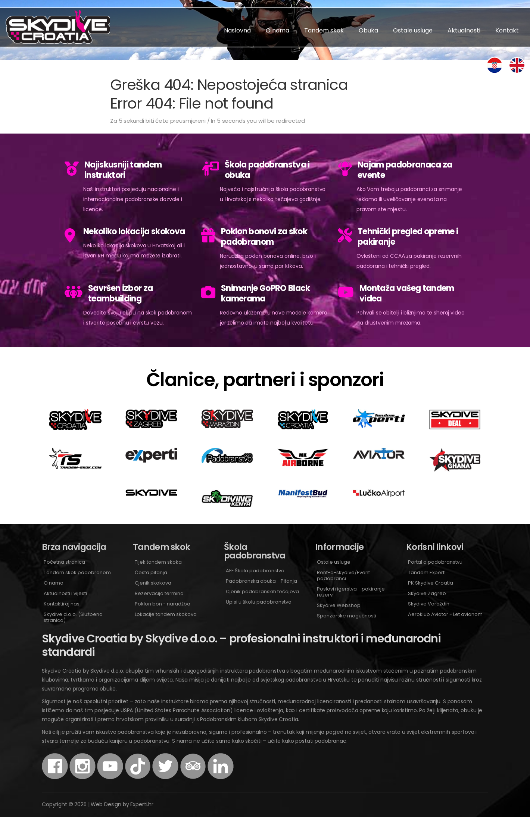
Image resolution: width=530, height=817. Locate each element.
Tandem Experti (427, 572)
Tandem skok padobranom (77, 572)
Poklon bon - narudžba (162, 603)
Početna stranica (64, 562)
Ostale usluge (413, 30)
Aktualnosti (464, 30)
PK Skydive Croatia (430, 582)
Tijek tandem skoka (158, 562)
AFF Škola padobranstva (255, 570)
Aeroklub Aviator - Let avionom (445, 614)
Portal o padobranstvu (435, 562)
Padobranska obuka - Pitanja (261, 581)
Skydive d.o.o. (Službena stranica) (73, 617)
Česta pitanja (151, 572)
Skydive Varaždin (428, 603)
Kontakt (507, 30)
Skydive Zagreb (427, 593)
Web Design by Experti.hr (122, 804)
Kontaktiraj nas (62, 603)
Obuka (368, 30)
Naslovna (237, 30)
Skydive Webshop (339, 605)
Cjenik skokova (153, 582)
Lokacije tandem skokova (166, 614)
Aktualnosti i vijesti (65, 593)
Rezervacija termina (159, 593)
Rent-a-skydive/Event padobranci (343, 575)
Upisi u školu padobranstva (259, 601)
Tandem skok (324, 30)
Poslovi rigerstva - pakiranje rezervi (351, 591)
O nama (277, 30)
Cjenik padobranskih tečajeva (262, 591)
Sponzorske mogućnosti (346, 615)
